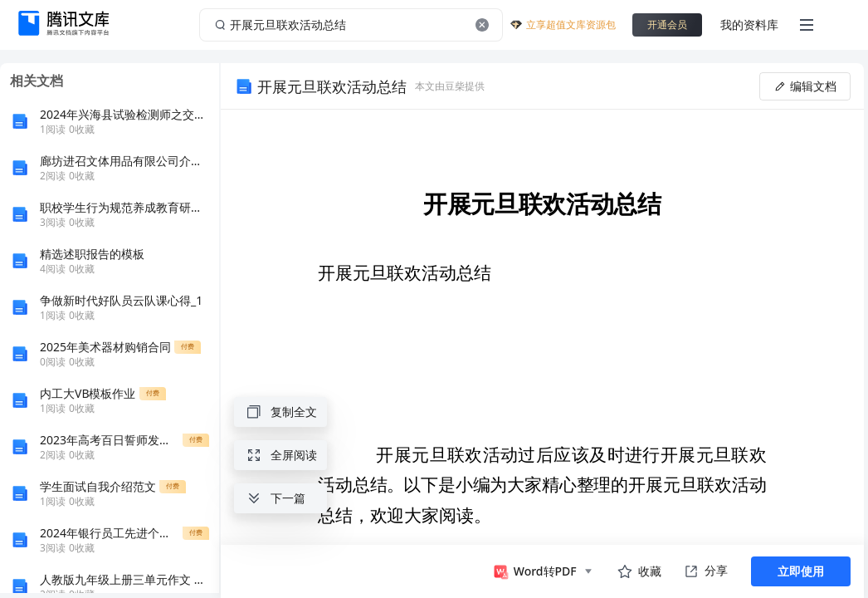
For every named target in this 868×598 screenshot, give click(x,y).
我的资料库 (749, 24)
